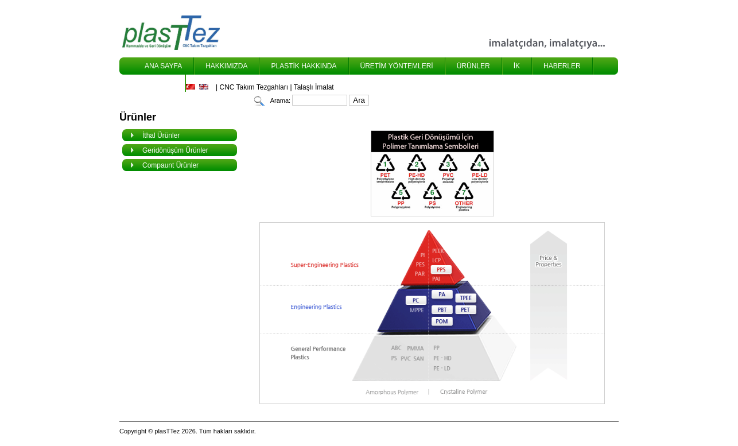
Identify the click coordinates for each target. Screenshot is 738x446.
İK (517, 66)
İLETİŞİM (159, 83)
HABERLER (562, 66)
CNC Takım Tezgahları (253, 87)
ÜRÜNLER (473, 66)
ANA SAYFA (163, 66)
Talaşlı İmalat (314, 87)
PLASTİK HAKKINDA (303, 66)
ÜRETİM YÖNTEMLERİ (396, 66)
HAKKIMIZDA (226, 66)
